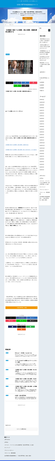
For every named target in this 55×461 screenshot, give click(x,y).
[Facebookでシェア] (13, 83)
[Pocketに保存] (24, 83)
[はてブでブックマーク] (18, 83)
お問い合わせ (42, 175)
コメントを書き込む (21, 424)
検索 (40, 28)
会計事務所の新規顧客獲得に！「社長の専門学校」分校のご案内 (45, 198)
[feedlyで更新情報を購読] (23, 324)
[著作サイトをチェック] (18, 324)
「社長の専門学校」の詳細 (21, 304)
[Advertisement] (21, 42)
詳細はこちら (27, 18)
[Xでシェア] (8, 83)
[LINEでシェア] (29, 83)
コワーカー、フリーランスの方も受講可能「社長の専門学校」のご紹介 (45, 183)
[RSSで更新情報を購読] (25, 324)
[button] (35, 83)
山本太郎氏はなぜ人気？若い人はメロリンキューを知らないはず (45, 58)
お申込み (41, 178)
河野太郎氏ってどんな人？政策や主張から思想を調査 (45, 64)
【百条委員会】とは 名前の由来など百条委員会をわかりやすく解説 (45, 52)
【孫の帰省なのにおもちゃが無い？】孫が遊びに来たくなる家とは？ (45, 40)
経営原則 (7, 310)
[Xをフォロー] (20, 324)
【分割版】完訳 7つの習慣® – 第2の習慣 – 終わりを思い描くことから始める (21, 146)
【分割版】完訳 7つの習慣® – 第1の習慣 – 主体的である (17, 141)
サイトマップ (42, 187)
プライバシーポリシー (44, 189)
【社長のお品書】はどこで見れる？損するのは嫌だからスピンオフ (45, 46)
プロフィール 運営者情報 (45, 193)
